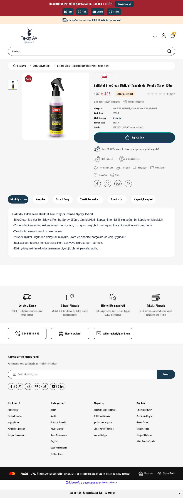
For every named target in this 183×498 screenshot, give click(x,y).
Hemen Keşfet (124, 4)
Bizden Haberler (15, 416)
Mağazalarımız (14, 422)
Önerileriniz (117, 199)
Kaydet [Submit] (166, 374)
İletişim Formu (143, 429)
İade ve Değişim (100, 435)
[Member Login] (164, 36)
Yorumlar (40, 199)
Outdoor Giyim (57, 454)
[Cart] (172, 36)
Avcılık (53, 416)
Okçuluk (54, 441)
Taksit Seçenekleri (90, 199)
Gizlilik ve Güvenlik (102, 416)
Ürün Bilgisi (16, 199)
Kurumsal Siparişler (16, 429)
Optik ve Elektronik (59, 448)
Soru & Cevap (63, 199)
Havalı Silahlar (57, 429)
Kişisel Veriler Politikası (104, 429)
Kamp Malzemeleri (59, 435)
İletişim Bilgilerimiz (16, 435)
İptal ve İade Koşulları (103, 422)
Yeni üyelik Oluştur (144, 416)
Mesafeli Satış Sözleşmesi (105, 410)
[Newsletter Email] (91, 374)
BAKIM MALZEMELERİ (121, 108)
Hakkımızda (13, 410)
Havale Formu (142, 422)
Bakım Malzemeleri (59, 422)
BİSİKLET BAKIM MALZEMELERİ (144, 108)
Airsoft (53, 410)
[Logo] (29, 36)
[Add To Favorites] (103, 168)
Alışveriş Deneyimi (143, 199)
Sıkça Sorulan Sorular (146, 441)
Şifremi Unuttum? (144, 410)
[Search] (91, 51)
